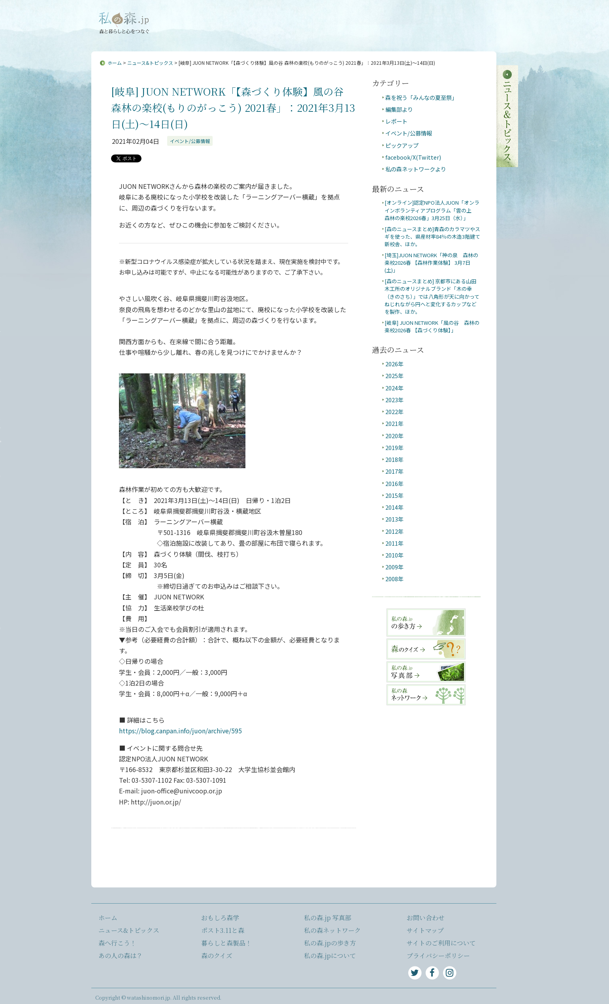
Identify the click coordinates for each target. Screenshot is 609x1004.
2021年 (394, 423)
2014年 (394, 507)
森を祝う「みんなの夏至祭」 (421, 97)
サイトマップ (318, 17)
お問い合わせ (277, 17)
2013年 (394, 519)
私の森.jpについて (230, 17)
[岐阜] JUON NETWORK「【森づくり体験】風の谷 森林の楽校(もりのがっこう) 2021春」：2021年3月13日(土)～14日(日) (233, 107)
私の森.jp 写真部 (327, 917)
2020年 (394, 435)
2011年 (394, 543)
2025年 (394, 375)
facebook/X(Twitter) (413, 157)
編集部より (399, 109)
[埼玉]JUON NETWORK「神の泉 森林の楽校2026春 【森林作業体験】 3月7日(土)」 (431, 262)
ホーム (114, 62)
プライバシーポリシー (438, 955)
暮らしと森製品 (468, 36)
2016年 (394, 483)
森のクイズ (216, 955)
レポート (396, 121)
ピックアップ (402, 145)
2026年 (394, 364)
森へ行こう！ (259, 36)
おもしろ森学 (362, 36)
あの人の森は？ (310, 36)
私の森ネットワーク (332, 930)
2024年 (394, 388)
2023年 (394, 400)
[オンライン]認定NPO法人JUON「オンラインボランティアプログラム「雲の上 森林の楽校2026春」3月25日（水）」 (432, 210)
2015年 (394, 495)
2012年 (394, 531)
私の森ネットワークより (415, 169)
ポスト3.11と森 (413, 36)
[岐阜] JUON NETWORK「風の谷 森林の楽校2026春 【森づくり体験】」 (432, 326)
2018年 (394, 459)
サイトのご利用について (441, 942)
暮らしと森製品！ (226, 942)
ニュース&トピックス (197, 36)
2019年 (394, 447)
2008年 (394, 579)
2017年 (394, 471)
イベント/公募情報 (190, 141)
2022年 (394, 411)
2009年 (394, 567)
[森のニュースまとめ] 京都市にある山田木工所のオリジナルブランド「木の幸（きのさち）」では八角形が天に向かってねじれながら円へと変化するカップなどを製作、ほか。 (432, 296)
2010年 (394, 555)
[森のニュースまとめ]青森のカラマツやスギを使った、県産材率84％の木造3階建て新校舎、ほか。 (432, 236)
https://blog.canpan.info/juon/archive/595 (180, 730)
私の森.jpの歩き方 (330, 942)
